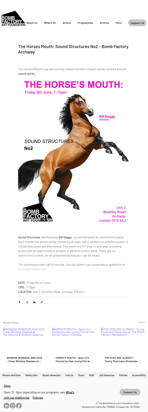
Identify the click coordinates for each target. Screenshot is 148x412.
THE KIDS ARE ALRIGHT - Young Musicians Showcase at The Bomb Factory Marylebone (123, 359)
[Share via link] (41, 302)
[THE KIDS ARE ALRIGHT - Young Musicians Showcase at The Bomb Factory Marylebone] (123, 340)
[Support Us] (137, 22)
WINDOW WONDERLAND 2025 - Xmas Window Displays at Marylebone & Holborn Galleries (24, 359)
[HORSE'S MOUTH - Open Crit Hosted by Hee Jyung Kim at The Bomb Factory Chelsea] (74, 340)
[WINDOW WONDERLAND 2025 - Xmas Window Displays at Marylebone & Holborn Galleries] (25, 340)
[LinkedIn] (6, 406)
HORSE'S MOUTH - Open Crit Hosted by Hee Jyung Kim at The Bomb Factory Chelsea (73, 359)
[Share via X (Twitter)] (27, 302)
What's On (72, 392)
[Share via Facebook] (19, 302)
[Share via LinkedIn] (34, 302)
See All (142, 322)
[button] (16, 397)
